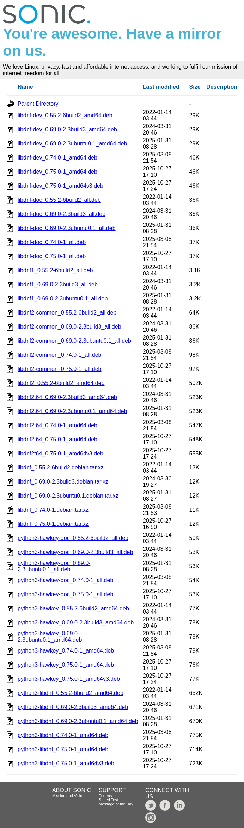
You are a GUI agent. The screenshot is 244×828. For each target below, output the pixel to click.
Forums (105, 795)
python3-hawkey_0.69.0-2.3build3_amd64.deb (76, 622)
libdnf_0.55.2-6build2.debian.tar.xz (61, 468)
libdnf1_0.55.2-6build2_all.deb (55, 270)
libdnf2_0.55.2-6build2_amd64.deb (61, 383)
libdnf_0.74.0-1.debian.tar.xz (53, 510)
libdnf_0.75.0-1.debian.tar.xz (53, 524)
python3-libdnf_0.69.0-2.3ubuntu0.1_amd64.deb (78, 721)
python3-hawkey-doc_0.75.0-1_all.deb (65, 594)
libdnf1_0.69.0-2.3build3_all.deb (58, 284)
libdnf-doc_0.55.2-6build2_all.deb (59, 200)
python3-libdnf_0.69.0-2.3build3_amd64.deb (73, 707)
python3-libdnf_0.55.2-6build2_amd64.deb (70, 693)
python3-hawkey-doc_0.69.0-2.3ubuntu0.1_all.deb (54, 566)
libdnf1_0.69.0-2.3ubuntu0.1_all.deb (63, 298)
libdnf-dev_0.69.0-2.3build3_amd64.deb (67, 129)
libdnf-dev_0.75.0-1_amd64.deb (57, 172)
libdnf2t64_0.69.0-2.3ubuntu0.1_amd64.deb (72, 411)
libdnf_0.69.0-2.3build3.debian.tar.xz (63, 482)
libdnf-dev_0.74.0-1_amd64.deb (57, 158)
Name (25, 87)
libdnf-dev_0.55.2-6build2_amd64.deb (65, 115)
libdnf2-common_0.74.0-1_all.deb (59, 355)
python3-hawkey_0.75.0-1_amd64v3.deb (69, 679)
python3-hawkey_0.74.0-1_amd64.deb (66, 651)
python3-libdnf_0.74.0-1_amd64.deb (63, 735)
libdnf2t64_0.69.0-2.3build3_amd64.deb (67, 397)
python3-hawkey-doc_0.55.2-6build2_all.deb (73, 538)
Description (221, 87)
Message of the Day (116, 804)
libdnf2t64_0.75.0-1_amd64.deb (57, 439)
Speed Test (108, 800)
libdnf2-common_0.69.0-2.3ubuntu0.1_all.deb (74, 341)
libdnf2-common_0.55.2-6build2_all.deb (67, 313)
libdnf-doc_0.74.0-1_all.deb (52, 242)
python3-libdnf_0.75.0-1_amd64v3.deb (66, 763)
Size (195, 87)
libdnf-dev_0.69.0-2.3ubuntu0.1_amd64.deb (72, 144)
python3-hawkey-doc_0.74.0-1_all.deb (65, 580)
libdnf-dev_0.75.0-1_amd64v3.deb (60, 186)
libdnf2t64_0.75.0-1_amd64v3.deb (60, 453)
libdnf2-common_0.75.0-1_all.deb (59, 369)
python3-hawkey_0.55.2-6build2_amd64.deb (73, 608)
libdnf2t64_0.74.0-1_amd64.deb (57, 425)
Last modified (161, 87)
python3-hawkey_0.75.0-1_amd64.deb (66, 665)
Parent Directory (38, 104)
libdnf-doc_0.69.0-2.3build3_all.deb (61, 214)
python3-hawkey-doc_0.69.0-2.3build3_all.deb (75, 552)
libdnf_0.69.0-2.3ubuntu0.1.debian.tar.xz (68, 496)
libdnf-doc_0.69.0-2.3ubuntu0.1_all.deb (67, 228)
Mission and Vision (68, 795)
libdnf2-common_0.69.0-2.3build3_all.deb (69, 327)
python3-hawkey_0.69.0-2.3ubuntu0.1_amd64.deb (50, 636)
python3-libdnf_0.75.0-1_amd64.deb (63, 749)
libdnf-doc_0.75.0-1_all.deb (52, 256)
